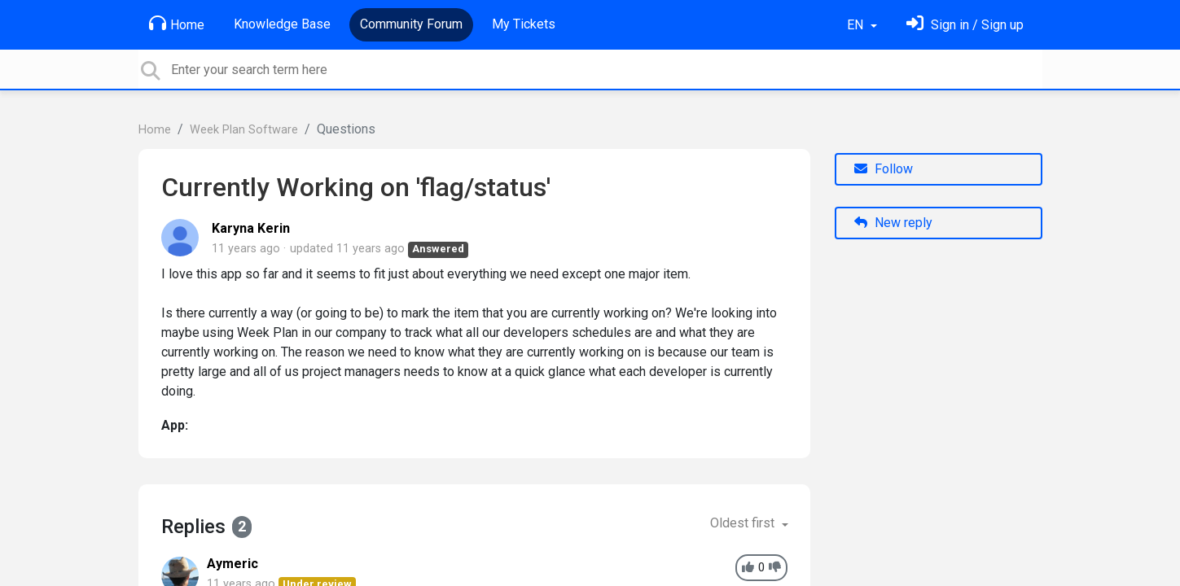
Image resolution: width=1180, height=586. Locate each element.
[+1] (748, 567)
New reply (893, 222)
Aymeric (232, 563)
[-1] (775, 567)
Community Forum (411, 24)
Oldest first (744, 523)
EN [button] (856, 25)
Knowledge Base (282, 24)
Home (176, 24)
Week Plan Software (244, 130)
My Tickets (523, 24)
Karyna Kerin (251, 228)
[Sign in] (965, 25)
